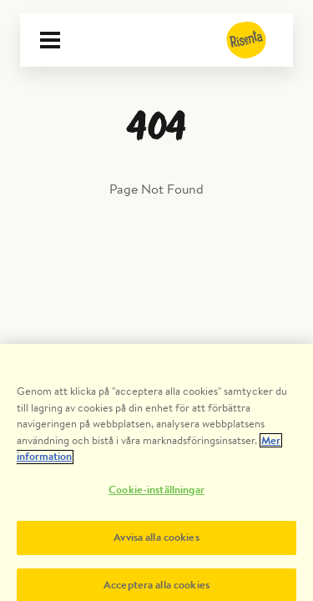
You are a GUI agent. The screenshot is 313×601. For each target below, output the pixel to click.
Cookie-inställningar (156, 493)
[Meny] (50, 40)
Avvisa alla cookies (156, 541)
